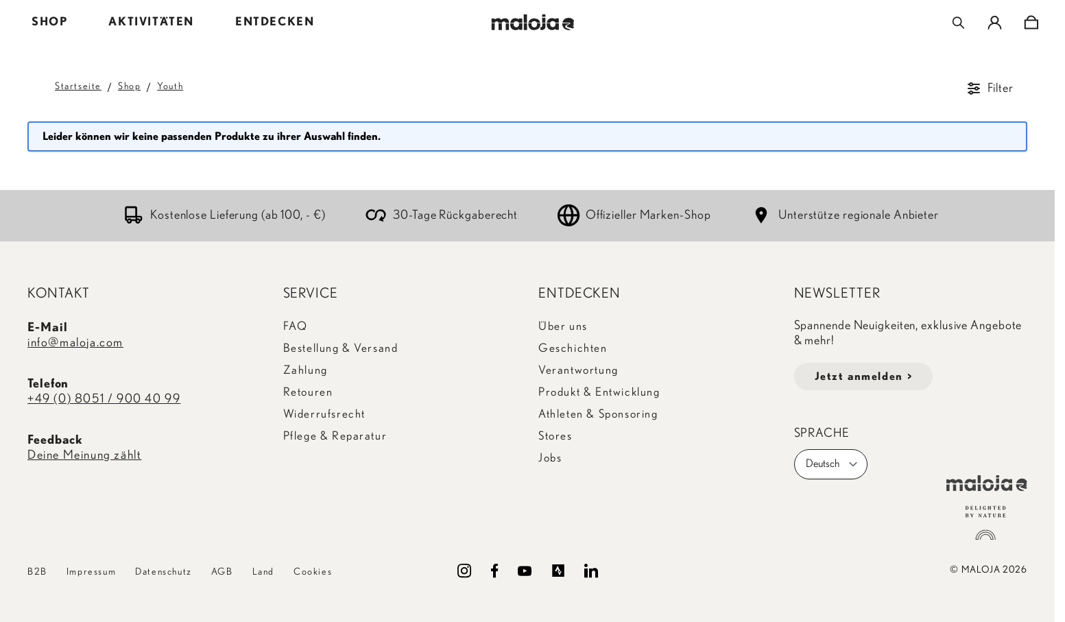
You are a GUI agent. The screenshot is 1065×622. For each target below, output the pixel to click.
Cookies (313, 572)
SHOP (49, 21)
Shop (129, 86)
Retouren (308, 392)
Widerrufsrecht (324, 414)
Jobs (550, 458)
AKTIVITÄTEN (151, 21)
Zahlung (305, 370)
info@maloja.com (75, 343)
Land (263, 572)
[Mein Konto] (995, 23)
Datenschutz (163, 572)
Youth (170, 86)
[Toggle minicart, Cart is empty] (1031, 23)
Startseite (78, 86)
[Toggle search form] (958, 23)
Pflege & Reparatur (335, 436)
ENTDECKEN (274, 21)
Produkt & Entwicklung (599, 392)
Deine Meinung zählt (84, 455)
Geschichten (573, 348)
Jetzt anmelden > (864, 376)
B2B (37, 572)
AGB (222, 572)
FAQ (295, 326)
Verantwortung (578, 370)
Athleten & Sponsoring (598, 414)
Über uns (563, 326)
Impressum (91, 572)
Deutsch (832, 464)
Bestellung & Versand (340, 348)
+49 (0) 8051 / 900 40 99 (103, 399)
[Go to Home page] (532, 22)
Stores (555, 436)
